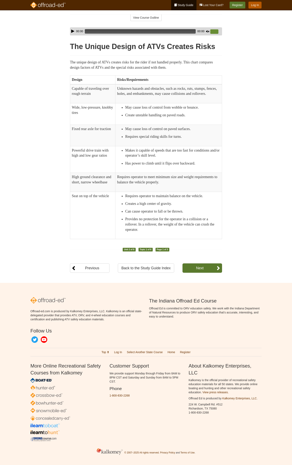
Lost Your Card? (211, 5)
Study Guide (183, 5)
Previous (92, 268)
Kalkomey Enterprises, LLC (239, 398)
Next (200, 268)
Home (171, 352)
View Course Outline (146, 17)
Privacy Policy (167, 452)
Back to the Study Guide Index (146, 268)
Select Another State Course (145, 352)
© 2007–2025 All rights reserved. (141, 452)
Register (237, 5)
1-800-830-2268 (120, 395)
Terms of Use (187, 452)
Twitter (34, 339)
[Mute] (207, 31)
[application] (146, 31)
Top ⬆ (105, 352)
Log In (255, 5)
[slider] (140, 31)
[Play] (72, 31)
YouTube (44, 339)
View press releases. (216, 392)
